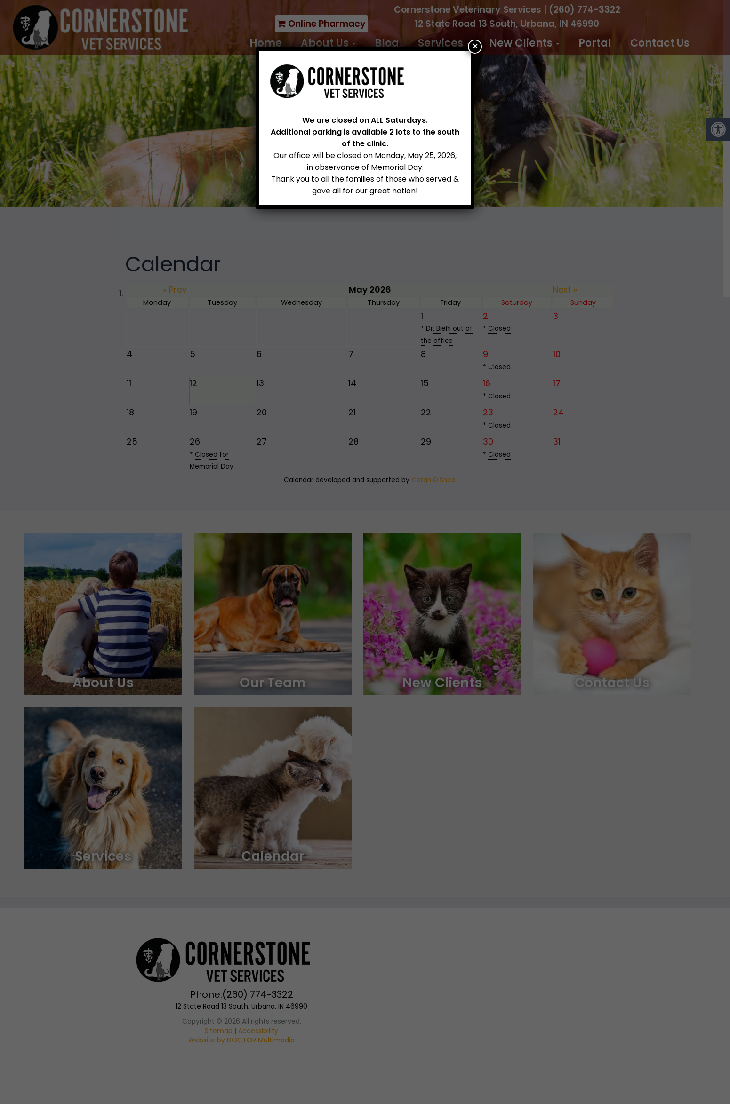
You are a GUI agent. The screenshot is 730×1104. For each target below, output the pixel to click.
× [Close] (475, 47)
